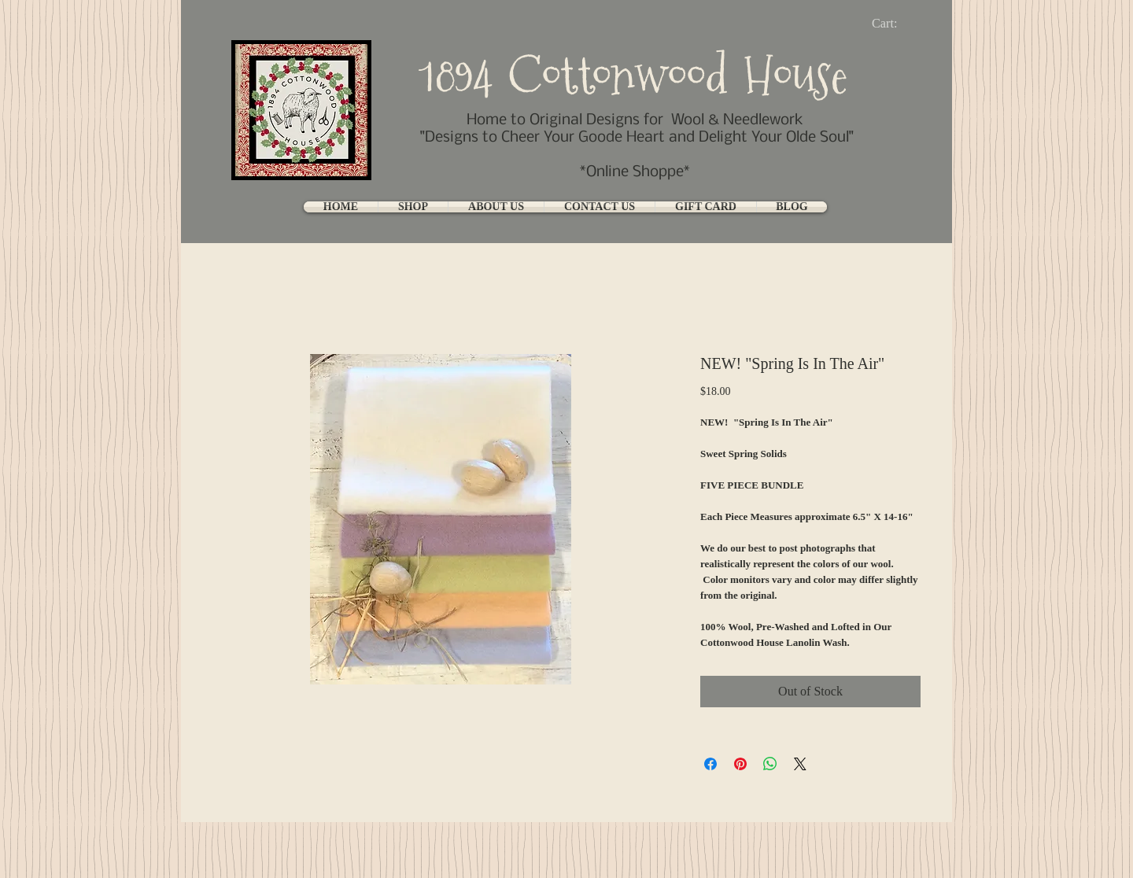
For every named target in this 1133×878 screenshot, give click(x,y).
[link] (897, 23)
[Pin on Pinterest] (740, 763)
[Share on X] (800, 763)
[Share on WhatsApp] (770, 763)
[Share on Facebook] (710, 763)
